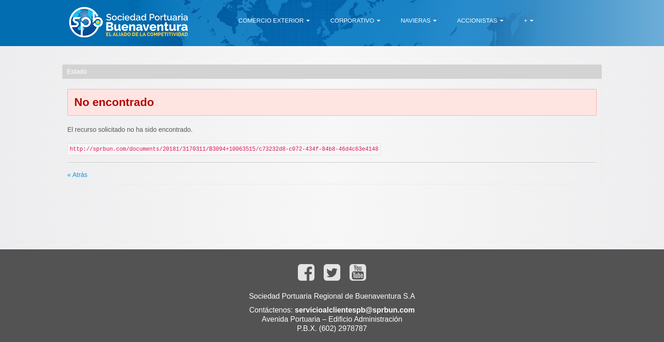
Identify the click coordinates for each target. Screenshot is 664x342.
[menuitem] (274, 21)
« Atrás (77, 174)
